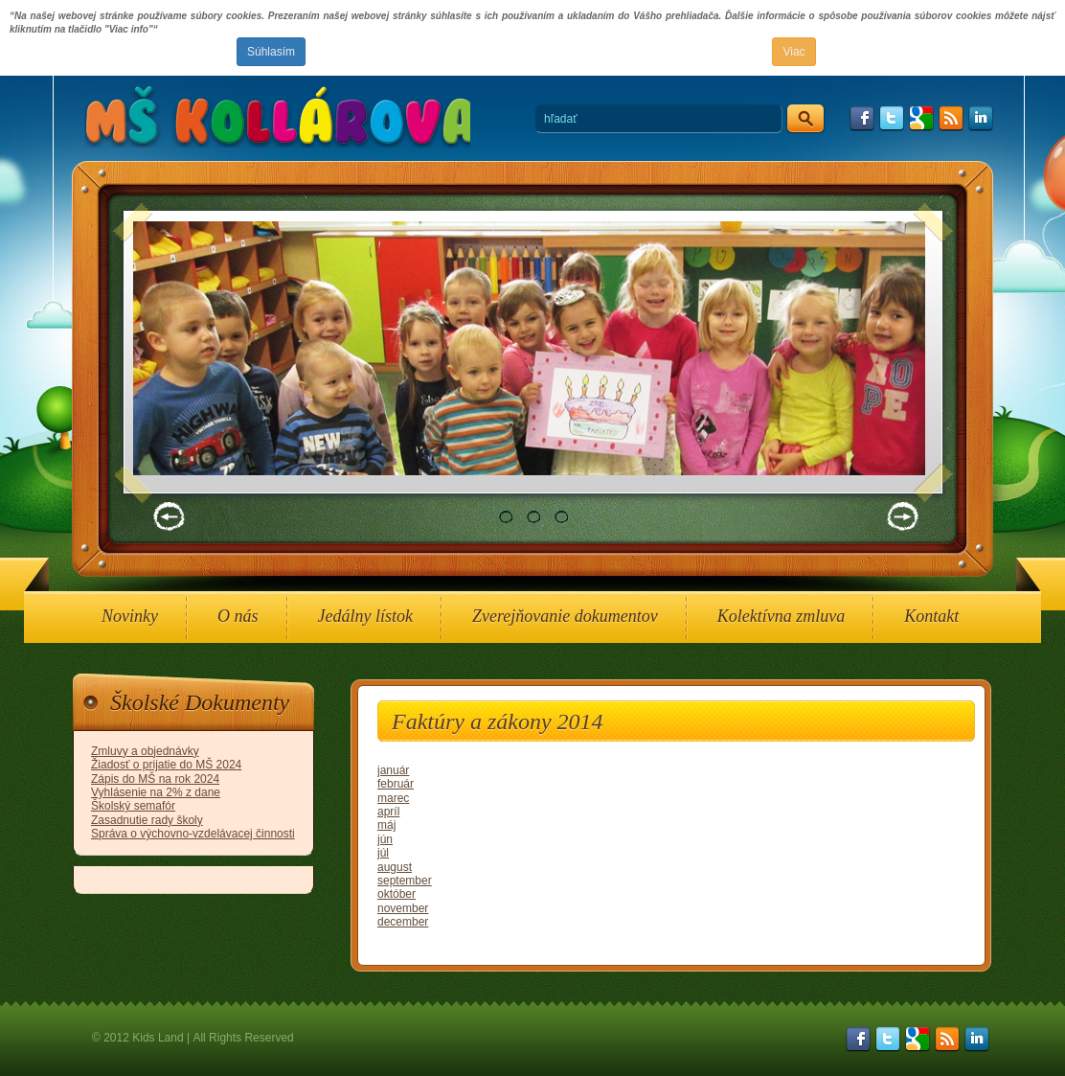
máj (386, 825)
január (393, 770)
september (404, 880)
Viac (793, 51)
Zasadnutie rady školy (147, 820)
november (402, 908)
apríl (388, 811)
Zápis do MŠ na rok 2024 (155, 779)
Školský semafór (133, 806)
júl (383, 852)
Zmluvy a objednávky (145, 751)
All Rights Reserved (243, 1037)
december (402, 921)
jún (385, 839)
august (394, 867)
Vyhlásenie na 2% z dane (155, 792)
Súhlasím (271, 51)
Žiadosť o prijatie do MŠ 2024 (166, 764)
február (395, 783)
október (396, 894)
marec (393, 798)
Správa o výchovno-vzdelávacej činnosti (193, 833)
